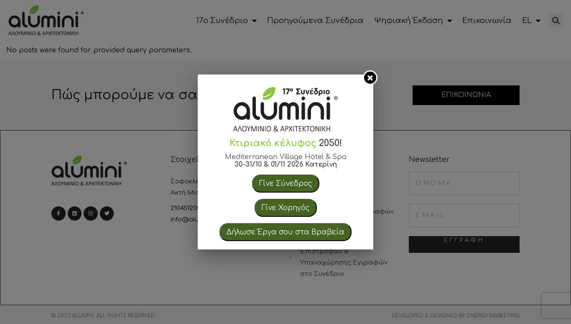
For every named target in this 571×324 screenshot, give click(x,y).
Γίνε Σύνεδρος (285, 184)
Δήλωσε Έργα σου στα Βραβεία (285, 232)
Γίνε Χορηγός (286, 208)
